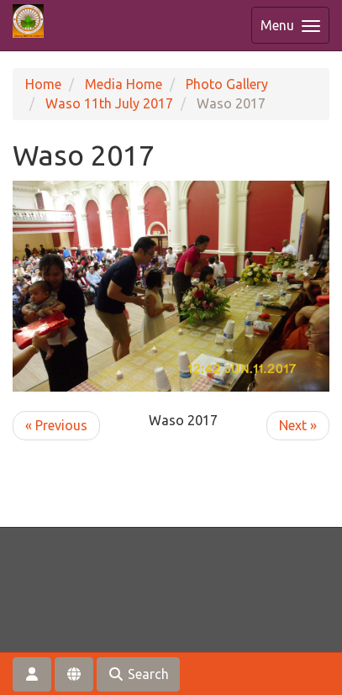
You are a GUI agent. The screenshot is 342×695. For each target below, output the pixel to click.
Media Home (123, 84)
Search (138, 674)
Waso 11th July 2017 (109, 103)
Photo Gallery (227, 84)
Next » (298, 425)
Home (43, 84)
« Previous (56, 425)
